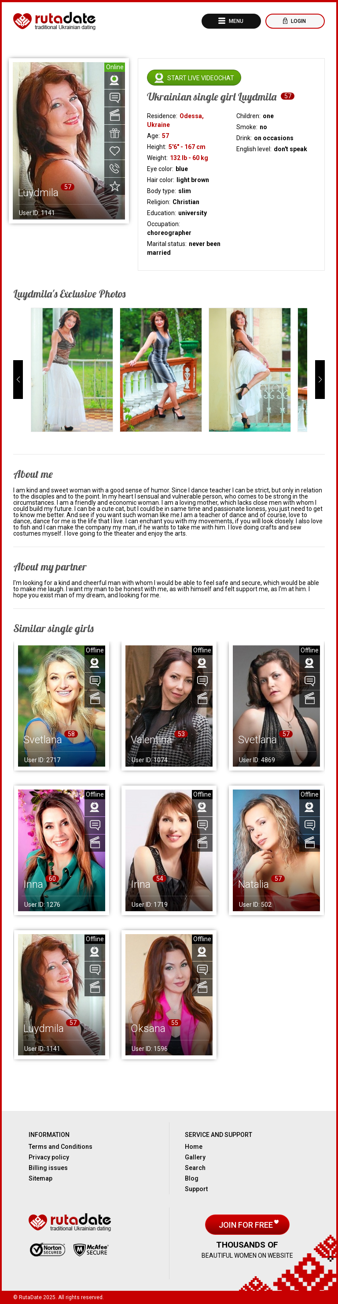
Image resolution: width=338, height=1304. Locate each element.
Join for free (247, 1224)
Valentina (151, 740)
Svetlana (42, 740)
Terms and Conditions (60, 1146)
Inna (33, 884)
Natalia (253, 884)
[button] (18, 379)
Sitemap (40, 1178)
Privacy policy (49, 1157)
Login (298, 21)
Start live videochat (200, 78)
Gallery (195, 1157)
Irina (141, 884)
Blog (191, 1178)
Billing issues (48, 1167)
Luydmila (43, 1028)
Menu (235, 21)
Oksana (148, 1028)
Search (195, 1167)
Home (193, 1146)
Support (196, 1188)
